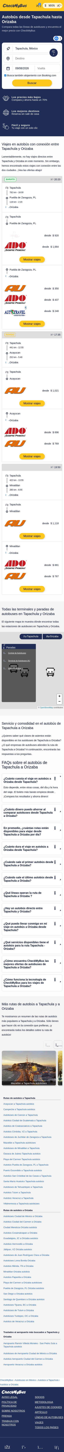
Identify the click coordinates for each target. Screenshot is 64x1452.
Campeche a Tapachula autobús (19, 1109)
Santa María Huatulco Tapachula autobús (23, 1181)
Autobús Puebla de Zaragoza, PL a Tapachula (25, 1164)
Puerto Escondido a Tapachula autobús (22, 1170)
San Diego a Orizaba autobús (17, 1293)
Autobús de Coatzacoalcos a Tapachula (22, 1126)
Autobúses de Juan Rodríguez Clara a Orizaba (26, 1255)
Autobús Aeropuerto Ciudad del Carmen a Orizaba (28, 1359)
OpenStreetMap (46, 708)
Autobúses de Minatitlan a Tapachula (21, 1148)
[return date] (47, 68)
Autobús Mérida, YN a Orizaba (18, 1266)
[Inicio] (17, 6)
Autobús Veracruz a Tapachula (18, 1198)
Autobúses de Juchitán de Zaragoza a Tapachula (27, 1137)
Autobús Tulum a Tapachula (17, 1192)
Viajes (39, 1422)
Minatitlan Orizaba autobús (16, 1271)
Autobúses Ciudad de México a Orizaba (22, 1216)
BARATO (10, 179)
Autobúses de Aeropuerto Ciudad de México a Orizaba (30, 1353)
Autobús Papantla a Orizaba (17, 1277)
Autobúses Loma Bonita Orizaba (19, 1260)
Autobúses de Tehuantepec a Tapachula (23, 1187)
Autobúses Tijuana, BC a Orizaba (19, 1305)
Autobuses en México (25, 1380)
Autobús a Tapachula (48, 1380)
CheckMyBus (6, 1380)
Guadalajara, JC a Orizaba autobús (20, 1238)
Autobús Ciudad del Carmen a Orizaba (22, 1221)
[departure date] (24, 68)
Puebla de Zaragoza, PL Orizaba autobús (23, 1288)
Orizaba (52, 636)
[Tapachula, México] (36, 49)
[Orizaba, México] (36, 59)
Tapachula (30, 636)
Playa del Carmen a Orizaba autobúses (22, 1282)
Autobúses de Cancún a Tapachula (20, 1115)
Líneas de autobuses (49, 1417)
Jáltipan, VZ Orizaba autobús (17, 1249)
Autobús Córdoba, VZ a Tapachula (20, 1131)
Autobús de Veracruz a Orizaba (18, 1321)
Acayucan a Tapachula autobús (18, 1104)
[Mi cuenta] (38, 5)
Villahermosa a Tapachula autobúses (21, 1203)
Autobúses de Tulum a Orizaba (18, 1310)
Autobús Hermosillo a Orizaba (18, 1244)
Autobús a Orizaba (9, 1384)
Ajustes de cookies (48, 1407)
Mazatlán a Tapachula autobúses (19, 1142)
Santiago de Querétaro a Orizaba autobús (24, 1299)
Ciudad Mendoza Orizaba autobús (20, 1227)
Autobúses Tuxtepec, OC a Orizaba (20, 1316)
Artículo (41, 1412)
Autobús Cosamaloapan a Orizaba (20, 1233)
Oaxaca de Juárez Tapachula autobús (21, 1153)
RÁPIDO (10, 334)
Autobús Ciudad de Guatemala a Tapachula (24, 1120)
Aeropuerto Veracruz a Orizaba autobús (22, 1364)
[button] (50, 672)
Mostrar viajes (32, 259)
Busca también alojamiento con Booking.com (31, 75)
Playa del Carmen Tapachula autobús (21, 1159)
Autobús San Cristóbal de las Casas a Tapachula (27, 1176)
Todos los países (47, 1427)
